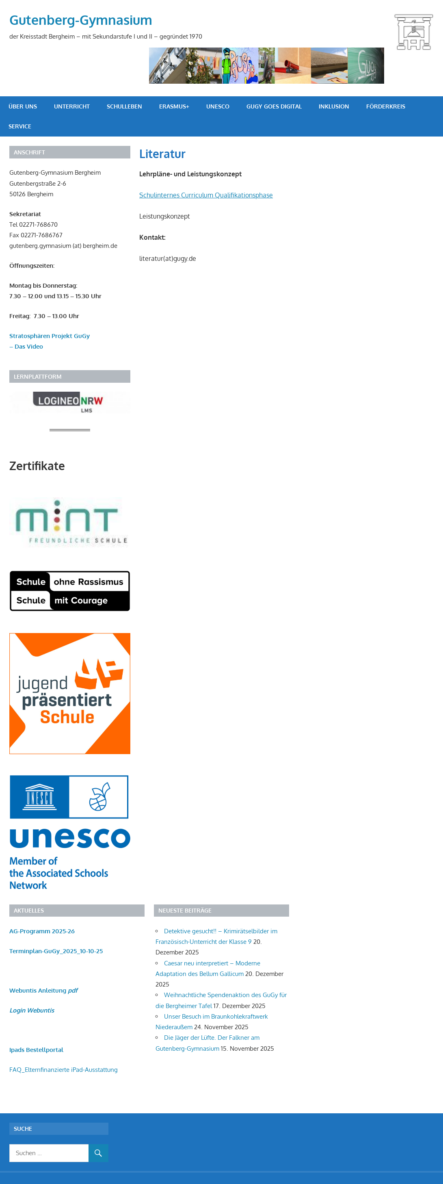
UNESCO (217, 106)
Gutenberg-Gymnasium (80, 19)
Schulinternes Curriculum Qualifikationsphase (206, 195)
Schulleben (124, 106)
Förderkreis (385, 106)
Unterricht (72, 106)
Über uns (23, 106)
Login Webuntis (31, 1010)
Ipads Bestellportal (36, 1050)
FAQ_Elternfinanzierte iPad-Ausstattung (63, 1069)
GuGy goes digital (274, 106)
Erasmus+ (174, 106)
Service (20, 126)
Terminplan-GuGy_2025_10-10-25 (56, 951)
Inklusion (334, 106)
